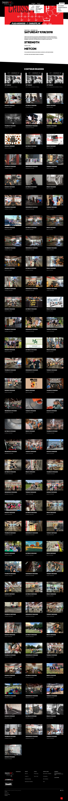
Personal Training (33, 9)
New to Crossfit (61, 5)
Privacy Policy (36, 773)
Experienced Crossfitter (62, 7)
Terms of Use (36, 776)
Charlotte (6, 795)
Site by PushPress (18, 790)
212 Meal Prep (45, 776)
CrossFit (33, 6)
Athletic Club (33, 7)
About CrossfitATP (39, 8)
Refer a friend (38, 9)
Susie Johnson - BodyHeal (47, 773)
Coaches (37, 7)
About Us (26, 773)
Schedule (59, 10)
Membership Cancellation (29, 781)
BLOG (37, 10)
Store (44, 781)
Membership (38, 6)
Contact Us (26, 776)
